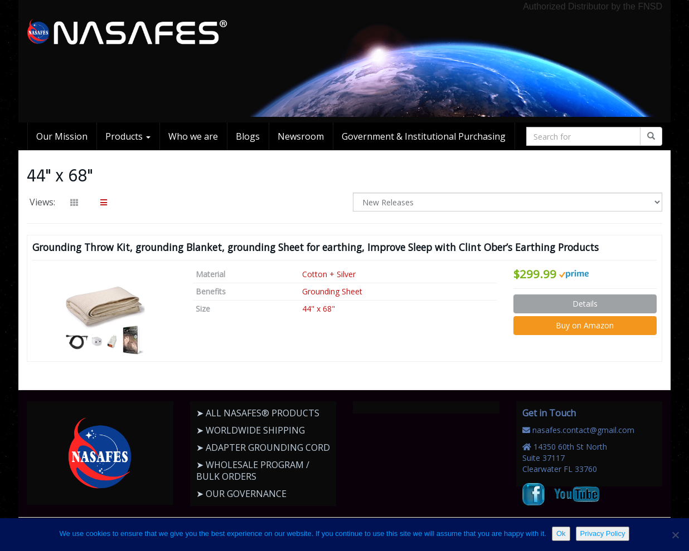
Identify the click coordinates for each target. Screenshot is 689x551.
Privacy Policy (602, 533)
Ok (561, 533)
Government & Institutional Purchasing (424, 136)
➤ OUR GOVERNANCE (241, 494)
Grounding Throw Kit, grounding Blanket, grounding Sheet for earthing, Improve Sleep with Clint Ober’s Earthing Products (315, 247)
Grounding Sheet (332, 291)
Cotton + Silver (329, 274)
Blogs (248, 136)
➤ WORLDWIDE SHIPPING (250, 430)
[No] (675, 534)
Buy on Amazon (585, 325)
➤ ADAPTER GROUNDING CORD (263, 447)
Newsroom (301, 136)
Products (128, 136)
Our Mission (62, 136)
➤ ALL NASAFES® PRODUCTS (257, 413)
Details (585, 303)
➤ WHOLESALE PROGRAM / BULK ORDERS (252, 471)
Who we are (193, 136)
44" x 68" (318, 308)
